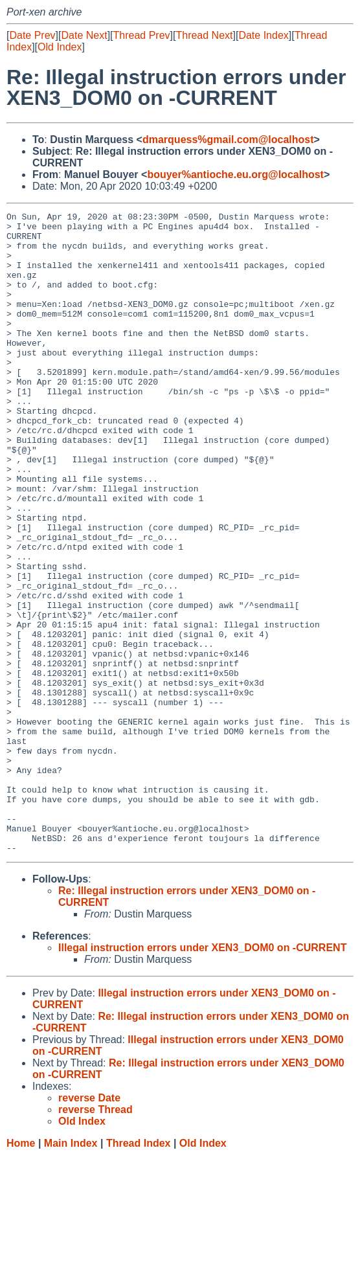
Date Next (84, 35)
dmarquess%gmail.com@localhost (228, 139)
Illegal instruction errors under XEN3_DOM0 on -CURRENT (202, 1075)
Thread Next (203, 35)
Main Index (71, 1271)
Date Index (263, 35)
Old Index (60, 46)
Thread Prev (141, 35)
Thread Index (138, 1271)
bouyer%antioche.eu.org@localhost (235, 174)
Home (20, 1271)
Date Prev (32, 35)
